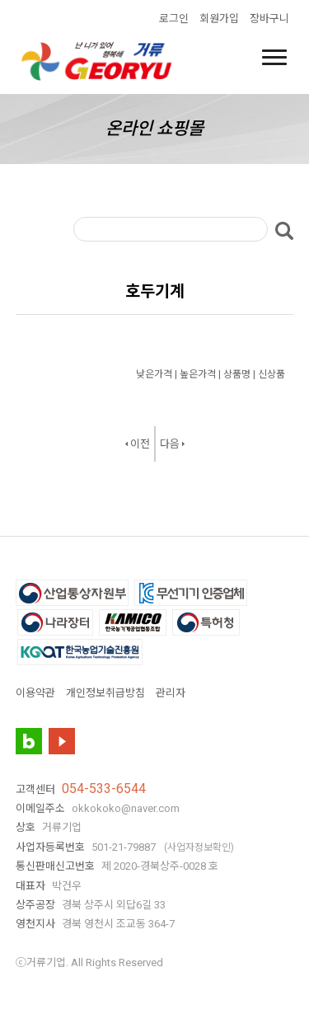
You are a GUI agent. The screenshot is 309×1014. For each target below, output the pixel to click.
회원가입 (219, 18)
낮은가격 (154, 374)
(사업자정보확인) (199, 847)
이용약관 (35, 693)
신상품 (271, 374)
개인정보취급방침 (105, 693)
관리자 (170, 693)
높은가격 (198, 374)
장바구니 (269, 18)
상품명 (236, 374)
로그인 (174, 18)
